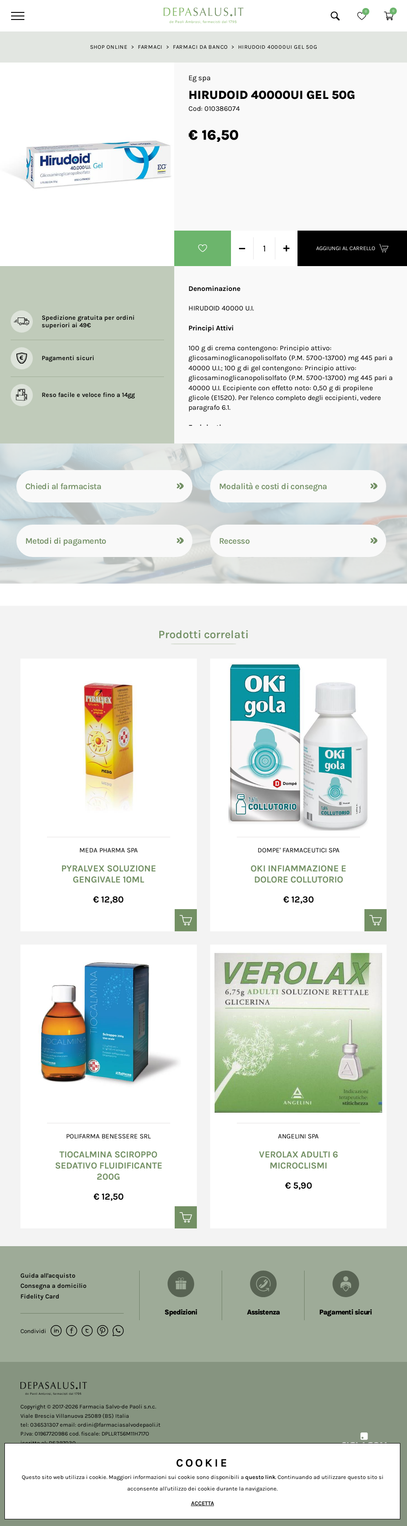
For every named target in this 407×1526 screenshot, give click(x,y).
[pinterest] (102, 1331)
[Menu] (16, 16)
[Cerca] (335, 16)
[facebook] (71, 1331)
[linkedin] (56, 1331)
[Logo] (203, 13)
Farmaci (150, 46)
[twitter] (87, 1331)
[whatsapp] (118, 1331)
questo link (260, 1477)
